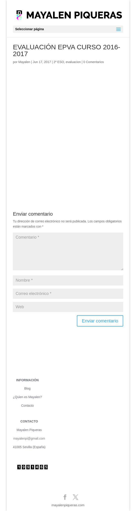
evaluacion (73, 62)
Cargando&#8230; (68, 132)
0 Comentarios (93, 62)
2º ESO (59, 62)
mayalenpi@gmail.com (29, 438)
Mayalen (24, 62)
